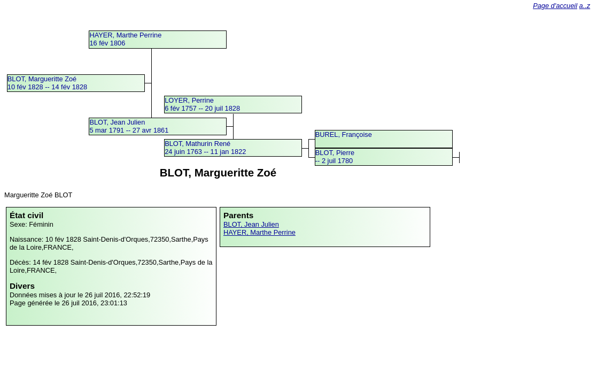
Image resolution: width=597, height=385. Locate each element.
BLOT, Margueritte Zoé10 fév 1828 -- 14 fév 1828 (47, 83)
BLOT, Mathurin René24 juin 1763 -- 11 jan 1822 (205, 148)
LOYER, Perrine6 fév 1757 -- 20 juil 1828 (202, 104)
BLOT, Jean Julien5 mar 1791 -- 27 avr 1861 (128, 126)
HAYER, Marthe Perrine (259, 232)
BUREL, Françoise (343, 134)
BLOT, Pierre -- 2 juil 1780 (334, 157)
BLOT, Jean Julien (251, 224)
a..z (585, 6)
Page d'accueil (555, 6)
